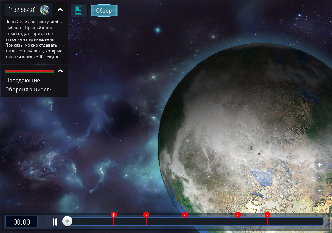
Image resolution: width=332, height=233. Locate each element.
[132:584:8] (22, 9)
